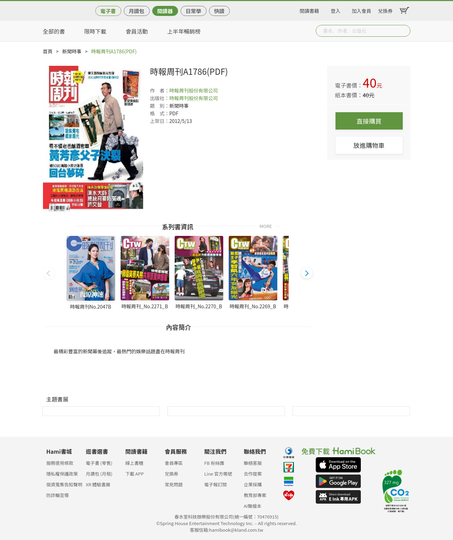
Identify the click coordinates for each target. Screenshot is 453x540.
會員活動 (137, 31)
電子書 (108, 11)
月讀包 (136, 11)
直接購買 (369, 120)
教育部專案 (255, 495)
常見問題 (174, 484)
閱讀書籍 (309, 9)
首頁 (48, 51)
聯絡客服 (253, 463)
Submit (404, 30)
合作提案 (253, 473)
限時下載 (95, 31)
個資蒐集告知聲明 (64, 484)
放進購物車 (369, 145)
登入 (335, 9)
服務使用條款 (59, 463)
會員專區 (174, 463)
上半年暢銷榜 (184, 31)
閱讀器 (165, 11)
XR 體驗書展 (98, 484)
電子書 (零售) (99, 463)
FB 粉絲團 (214, 463)
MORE (266, 226)
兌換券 (385, 9)
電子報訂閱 (215, 484)
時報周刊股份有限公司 (193, 90)
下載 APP (134, 473)
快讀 (219, 11)
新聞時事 (71, 51)
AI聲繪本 (252, 506)
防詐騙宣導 (57, 495)
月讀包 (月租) (99, 473)
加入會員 (361, 9)
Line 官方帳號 (218, 473)
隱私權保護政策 (62, 473)
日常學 (193, 11)
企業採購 (253, 484)
